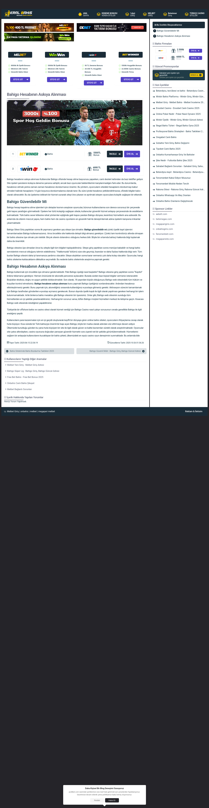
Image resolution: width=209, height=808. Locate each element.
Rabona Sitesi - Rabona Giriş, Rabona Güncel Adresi (181, 189)
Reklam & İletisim (193, 411)
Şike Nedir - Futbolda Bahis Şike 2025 (174, 160)
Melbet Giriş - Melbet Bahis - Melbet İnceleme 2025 (181, 102)
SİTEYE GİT (18, 79)
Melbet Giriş (13, 411)
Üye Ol (130, 154)
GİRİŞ (132, 14)
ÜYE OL (194, 51)
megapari (43, 411)
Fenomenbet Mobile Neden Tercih (172, 183)
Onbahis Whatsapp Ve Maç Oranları (173, 195)
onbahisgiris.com (164, 229)
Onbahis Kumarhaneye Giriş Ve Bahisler (175, 154)
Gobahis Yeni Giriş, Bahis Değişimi (172, 143)
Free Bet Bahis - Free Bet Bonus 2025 (25, 377)
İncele (113, 154)
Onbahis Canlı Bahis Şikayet (20, 383)
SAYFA (86, 14)
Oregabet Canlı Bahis (166, 137)
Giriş (172, 14)
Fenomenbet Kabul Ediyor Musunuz (173, 178)
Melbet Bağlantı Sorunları (19, 389)
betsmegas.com (164, 219)
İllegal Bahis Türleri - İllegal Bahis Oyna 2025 (177, 125)
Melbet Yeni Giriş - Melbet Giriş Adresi (25, 365)
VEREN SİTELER (109, 14)
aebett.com (161, 214)
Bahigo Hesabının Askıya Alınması (173, 36)
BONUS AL (194, 75)
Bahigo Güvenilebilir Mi (168, 30)
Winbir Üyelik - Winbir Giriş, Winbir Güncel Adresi (179, 119)
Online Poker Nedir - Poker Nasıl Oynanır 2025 (178, 114)
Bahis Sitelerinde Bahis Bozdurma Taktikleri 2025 (32, 351)
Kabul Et (112, 800)
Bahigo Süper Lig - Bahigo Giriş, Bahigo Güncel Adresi (33, 371)
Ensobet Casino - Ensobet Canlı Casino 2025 (177, 108)
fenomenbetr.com (164, 234)
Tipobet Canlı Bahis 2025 (168, 149)
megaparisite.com (165, 239)
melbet (33, 411)
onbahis (24, 411)
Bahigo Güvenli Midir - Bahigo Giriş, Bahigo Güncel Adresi (115, 351)
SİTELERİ (197, 14)
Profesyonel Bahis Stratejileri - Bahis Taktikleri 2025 (181, 131)
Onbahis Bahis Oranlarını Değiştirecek (174, 201)
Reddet (97, 800)
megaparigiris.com (165, 224)
